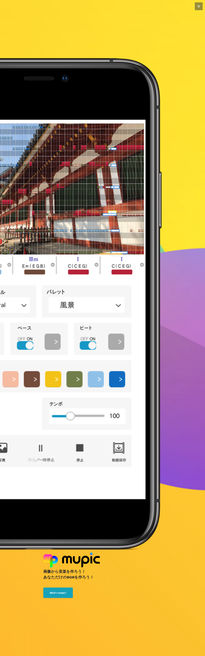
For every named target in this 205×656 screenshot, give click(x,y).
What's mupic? (58, 592)
